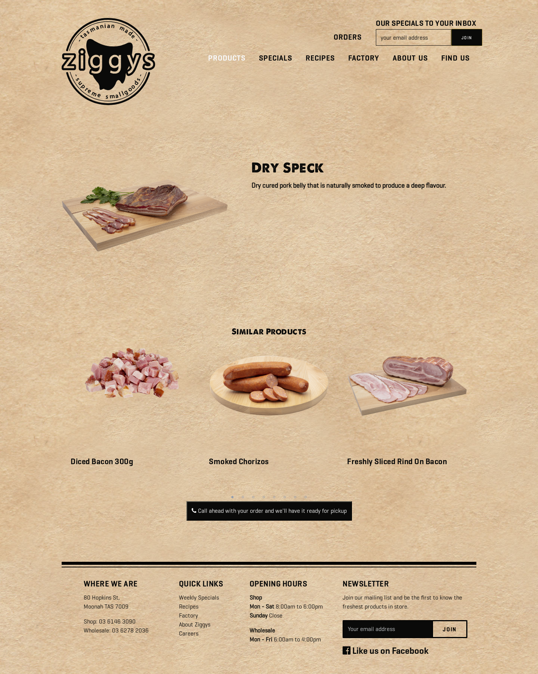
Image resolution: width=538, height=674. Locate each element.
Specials (275, 58)
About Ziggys (194, 624)
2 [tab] (243, 497)
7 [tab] (295, 497)
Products (226, 58)
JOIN (466, 37)
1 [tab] (232, 497)
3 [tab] (253, 497)
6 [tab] (285, 497)
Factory (363, 58)
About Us (410, 58)
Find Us (455, 58)
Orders (348, 37)
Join (450, 629)
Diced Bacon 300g (102, 461)
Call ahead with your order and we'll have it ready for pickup (269, 510)
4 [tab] (264, 497)
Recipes (320, 58)
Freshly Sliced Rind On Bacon (397, 461)
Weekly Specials (199, 597)
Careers (188, 633)
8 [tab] (305, 497)
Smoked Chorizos (239, 461)
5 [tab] (274, 497)
